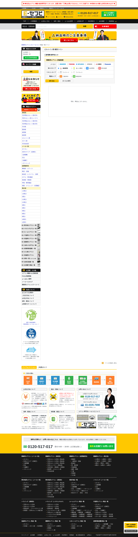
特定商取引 (91, 21)
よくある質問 (69, 21)
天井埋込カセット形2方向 (29, 121)
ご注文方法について (28, 295)
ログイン (60, 17)
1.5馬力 (24, 191)
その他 (73, 475)
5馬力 (23, 211)
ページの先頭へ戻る (111, 363)
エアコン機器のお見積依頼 (30, 273)
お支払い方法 (45, 21)
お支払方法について (28, 298)
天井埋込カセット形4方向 (29, 115)
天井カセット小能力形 (36, 510)
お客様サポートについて (29, 304)
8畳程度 (80, 512)
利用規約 (71, 535)
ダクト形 (24, 141)
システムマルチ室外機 (54, 514)
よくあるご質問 (26, 279)
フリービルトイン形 (37, 508)
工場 (72, 471)
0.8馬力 (97, 526)
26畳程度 (89, 516)
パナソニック (26, 163)
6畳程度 (73, 512)
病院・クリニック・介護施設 (30, 185)
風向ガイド (85, 491)
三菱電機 (24, 154)
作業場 (73, 473)
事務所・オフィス (27, 168)
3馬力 (23, 205)
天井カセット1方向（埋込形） (56, 463)
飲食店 (73, 463)
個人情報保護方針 (80, 535)
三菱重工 (24, 160)
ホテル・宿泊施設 (27, 177)
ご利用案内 (33, 21)
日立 (23, 157)
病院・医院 (74, 469)
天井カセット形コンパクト (30, 118)
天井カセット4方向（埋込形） (56, 459)
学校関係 (74, 467)
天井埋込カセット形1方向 (29, 124)
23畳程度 (82, 516)
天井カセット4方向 (101, 512)
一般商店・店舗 (76, 461)
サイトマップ (24, 535)
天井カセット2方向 (29, 506)
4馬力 (23, 208)
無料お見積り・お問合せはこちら (109, 14)
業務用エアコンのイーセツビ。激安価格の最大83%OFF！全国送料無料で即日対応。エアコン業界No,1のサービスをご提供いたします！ (32, 14)
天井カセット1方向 (29, 504)
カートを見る (51, 17)
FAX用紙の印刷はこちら (90, 407)
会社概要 (101, 21)
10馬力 (24, 219)
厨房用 (24, 135)
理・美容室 (74, 465)
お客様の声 (80, 21)
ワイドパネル (75, 491)
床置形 (24, 132)
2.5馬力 (24, 202)
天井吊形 (50, 467)
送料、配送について (28, 301)
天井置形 (40, 526)
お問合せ (89, 535)
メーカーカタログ (27, 282)
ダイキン (24, 149)
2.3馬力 (24, 199)
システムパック (52, 516)
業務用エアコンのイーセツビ (30, 45)
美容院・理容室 (26, 180)
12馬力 (24, 222)
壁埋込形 (26, 508)
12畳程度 (74, 514)
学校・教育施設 (26, 182)
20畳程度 (74, 516)
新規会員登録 (69, 17)
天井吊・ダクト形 (76, 526)
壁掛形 (24, 129)
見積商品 (111, 21)
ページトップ (131, 531)
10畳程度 (88, 512)
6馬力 (23, 213)
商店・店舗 (25, 171)
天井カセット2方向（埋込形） (56, 461)
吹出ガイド (74, 492)
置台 (81, 492)
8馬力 (23, 216)
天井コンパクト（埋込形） (55, 465)
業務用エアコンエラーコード (30, 284)
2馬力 (23, 196)
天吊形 (24, 126)
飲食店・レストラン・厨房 (30, 174)
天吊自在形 (25, 143)
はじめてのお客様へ (28, 292)
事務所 (73, 459)
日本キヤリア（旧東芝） (29, 152)
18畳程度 (89, 514)
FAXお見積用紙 (26, 276)
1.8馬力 (24, 193)
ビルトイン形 (26, 138)
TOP (24, 21)
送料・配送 (57, 21)
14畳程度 (82, 514)
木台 (86, 492)
